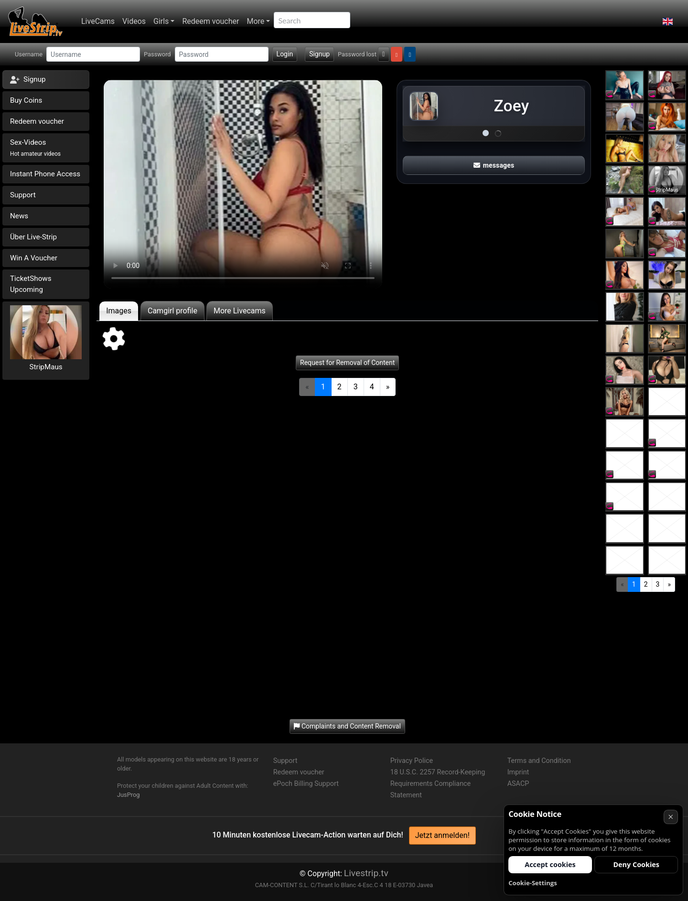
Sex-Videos (35, 147)
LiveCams (98, 21)
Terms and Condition (539, 761)
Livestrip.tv (366, 873)
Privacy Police (411, 761)
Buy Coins (26, 100)
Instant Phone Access (45, 174)
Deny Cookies (636, 864)
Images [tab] (118, 310)
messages (494, 165)
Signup (319, 54)
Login (285, 54)
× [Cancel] (670, 816)
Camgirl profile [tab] (172, 310)
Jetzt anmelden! (442, 835)
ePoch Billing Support (306, 784)
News (19, 216)
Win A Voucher (33, 258)
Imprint (518, 772)
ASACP (518, 784)
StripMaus (46, 367)
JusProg (128, 794)
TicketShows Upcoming (31, 284)
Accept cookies (550, 864)
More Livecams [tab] (240, 310)
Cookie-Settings (532, 883)
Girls (161, 21)
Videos (134, 21)
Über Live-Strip (33, 237)
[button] (668, 21)
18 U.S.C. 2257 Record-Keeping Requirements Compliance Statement (437, 783)
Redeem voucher (210, 21)
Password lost (357, 54)
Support (23, 195)
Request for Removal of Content (347, 362)
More (255, 21)
